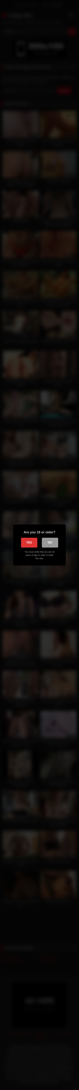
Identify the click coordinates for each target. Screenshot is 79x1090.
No (50, 542)
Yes (29, 542)
